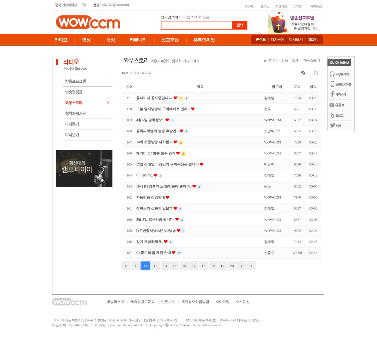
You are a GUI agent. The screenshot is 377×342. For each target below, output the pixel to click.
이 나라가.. (145, 175)
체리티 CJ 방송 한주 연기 (156, 153)
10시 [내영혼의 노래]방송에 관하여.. (164, 186)
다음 (241, 265)
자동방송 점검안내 (151, 197)
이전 (135, 265)
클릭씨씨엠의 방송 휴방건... (158, 131)
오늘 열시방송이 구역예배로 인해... (163, 109)
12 (155, 265)
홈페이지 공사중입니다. (155, 98)
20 (232, 265)
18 (213, 265)
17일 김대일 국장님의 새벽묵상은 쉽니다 (168, 164)
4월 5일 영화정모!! (150, 120)
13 (165, 265)
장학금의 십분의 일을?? (155, 208)
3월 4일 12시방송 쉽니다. (155, 219)
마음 (186, 17)
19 (222, 265)
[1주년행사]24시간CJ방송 (156, 231)
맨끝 (251, 265)
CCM (198, 17)
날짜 (313, 87)
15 (184, 265)
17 (203, 265)
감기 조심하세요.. (150, 242)
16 (194, 265)
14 (174, 265)
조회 (297, 87)
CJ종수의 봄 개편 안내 (154, 253)
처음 (125, 265)
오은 (206, 17)
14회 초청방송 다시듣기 (155, 142)
